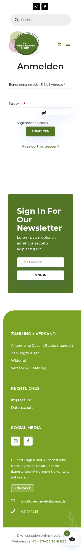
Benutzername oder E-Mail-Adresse (40, 84)
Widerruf (18, 361)
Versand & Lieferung (28, 368)
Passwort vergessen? (40, 146)
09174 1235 (29, 511)
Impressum (21, 400)
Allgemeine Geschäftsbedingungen (42, 346)
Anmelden (40, 131)
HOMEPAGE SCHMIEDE (50, 541)
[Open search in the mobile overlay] (40, 20)
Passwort (25, 104)
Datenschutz (22, 408)
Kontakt (22, 488)
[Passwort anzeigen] (56, 112)
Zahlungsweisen (25, 353)
